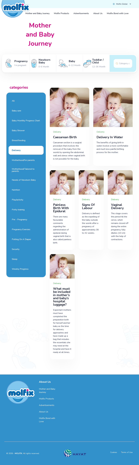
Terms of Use (127, 452)
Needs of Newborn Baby (24, 179)
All (13, 100)
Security (15, 249)
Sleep (14, 259)
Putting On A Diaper (21, 239)
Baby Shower (18, 130)
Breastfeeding (18, 140)
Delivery (16, 150)
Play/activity (17, 199)
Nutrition (16, 189)
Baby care (16, 110)
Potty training (18, 209)
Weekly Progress (20, 269)
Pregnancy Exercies (21, 229)
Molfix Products (46, 398)
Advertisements (46, 405)
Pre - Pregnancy (19, 219)
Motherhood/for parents (23, 160)
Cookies (113, 452)
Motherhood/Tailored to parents (23, 170)
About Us (43, 411)
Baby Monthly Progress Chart (26, 120)
